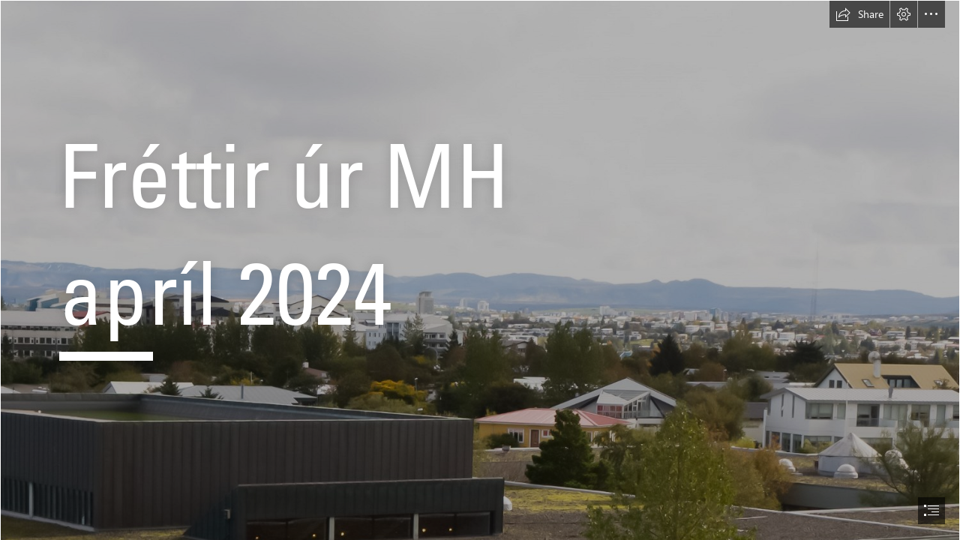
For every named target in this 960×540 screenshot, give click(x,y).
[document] (480, 270)
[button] (860, 14)
